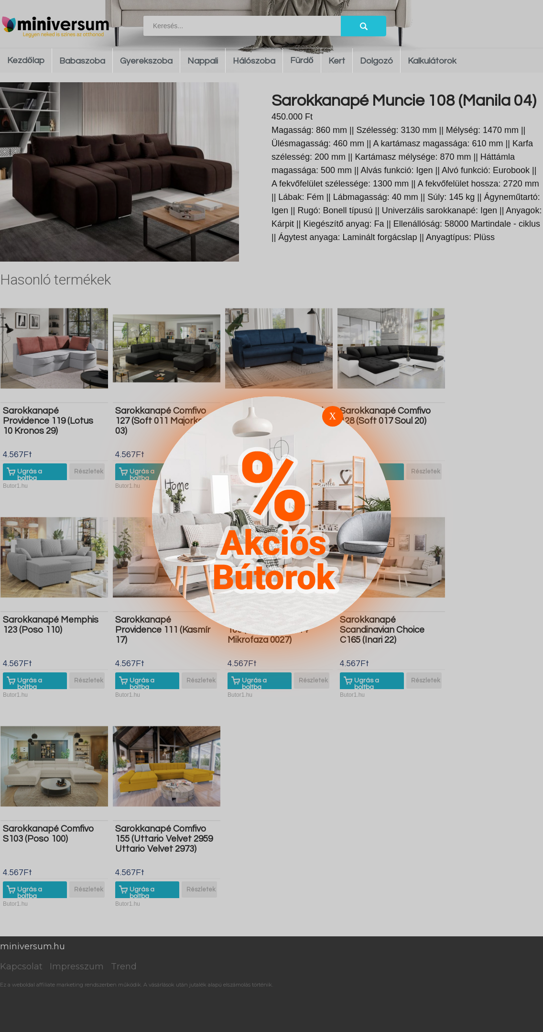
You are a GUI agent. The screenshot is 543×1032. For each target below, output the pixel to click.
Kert (336, 61)
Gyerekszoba (146, 61)
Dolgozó (376, 61)
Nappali (202, 61)
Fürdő (302, 60)
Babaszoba (82, 61)
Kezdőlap (25, 60)
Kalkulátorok (432, 61)
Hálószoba (254, 61)
